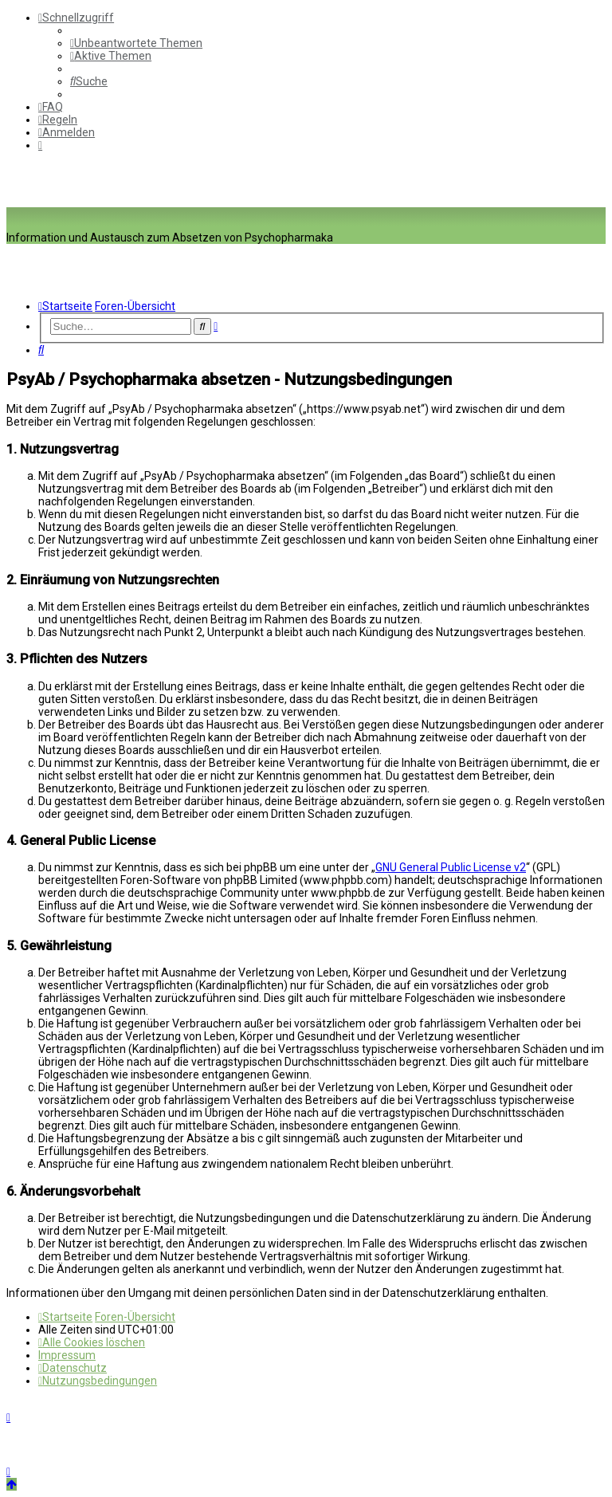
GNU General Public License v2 (450, 867)
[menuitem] (136, 43)
